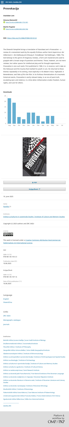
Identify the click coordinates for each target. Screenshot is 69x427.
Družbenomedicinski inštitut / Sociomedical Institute (20, 344)
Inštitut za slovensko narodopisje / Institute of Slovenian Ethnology (25, 386)
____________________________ (11, 402)
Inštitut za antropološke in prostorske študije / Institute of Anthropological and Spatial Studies (34, 357)
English (6, 299)
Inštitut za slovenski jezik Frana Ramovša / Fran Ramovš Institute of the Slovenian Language (33, 374)
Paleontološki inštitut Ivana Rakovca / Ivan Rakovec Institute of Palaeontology (29, 392)
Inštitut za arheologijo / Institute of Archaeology (19, 360)
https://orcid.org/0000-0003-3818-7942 (17, 29)
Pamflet (6, 206)
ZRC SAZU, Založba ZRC (14, 2)
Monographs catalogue (12, 320)
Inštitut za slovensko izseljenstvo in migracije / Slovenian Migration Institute (28, 377)
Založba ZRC (7, 406)
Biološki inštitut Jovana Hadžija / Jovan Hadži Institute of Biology (24, 340)
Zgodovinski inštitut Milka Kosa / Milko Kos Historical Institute (23, 399)
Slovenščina (7, 302)
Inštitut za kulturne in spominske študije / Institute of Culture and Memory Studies (34, 217)
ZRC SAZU (6, 316)
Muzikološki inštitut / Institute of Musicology (18, 389)
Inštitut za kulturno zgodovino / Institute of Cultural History (23, 367)
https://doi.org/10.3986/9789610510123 (22, 38)
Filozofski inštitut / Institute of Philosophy (17, 347)
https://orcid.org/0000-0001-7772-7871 (17, 22)
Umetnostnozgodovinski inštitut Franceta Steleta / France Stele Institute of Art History (31, 396)
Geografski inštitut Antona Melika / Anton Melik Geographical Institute (26, 350)
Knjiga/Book (33, 189)
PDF (35, 182)
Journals (6, 324)
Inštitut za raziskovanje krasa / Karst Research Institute (21, 370)
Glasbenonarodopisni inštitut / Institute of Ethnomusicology (23, 354)
